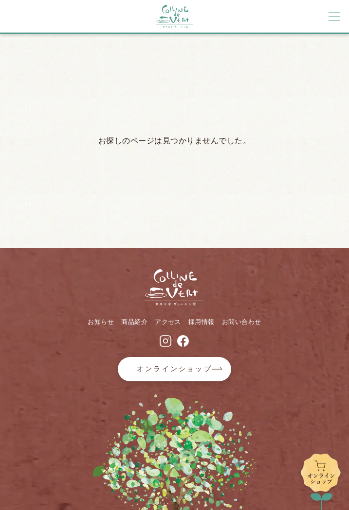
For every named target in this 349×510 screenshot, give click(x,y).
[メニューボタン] (334, 16)
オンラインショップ (174, 369)
